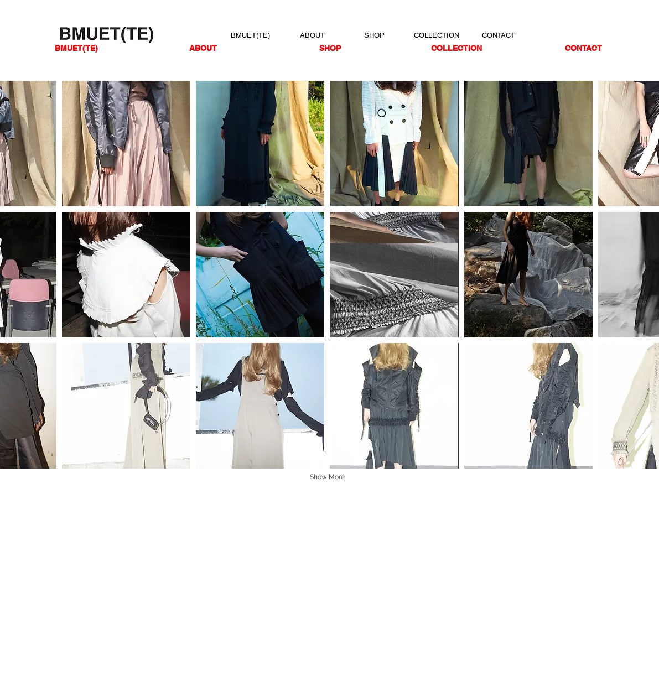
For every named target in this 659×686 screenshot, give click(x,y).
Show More (327, 477)
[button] (126, 143)
